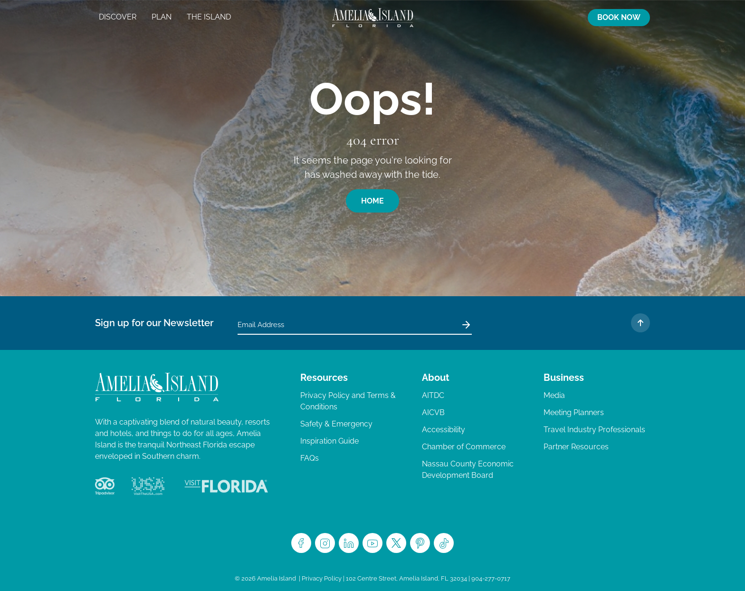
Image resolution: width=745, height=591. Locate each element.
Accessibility (443, 429)
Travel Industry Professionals (594, 429)
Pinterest (420, 543)
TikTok (444, 543)
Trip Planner (535, 18)
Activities (516, 18)
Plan (162, 16)
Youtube (372, 543)
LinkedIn (349, 543)
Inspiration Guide (329, 441)
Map (554, 18)
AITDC (433, 395)
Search (573, 18)
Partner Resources (576, 446)
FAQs (309, 458)
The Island (209, 16)
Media (554, 395)
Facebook (301, 543)
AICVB (433, 412)
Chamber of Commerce (464, 446)
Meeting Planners (574, 412)
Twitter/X (396, 543)
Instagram (325, 543)
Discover (117, 16)
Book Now (618, 17)
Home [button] (372, 200)
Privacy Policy (322, 578)
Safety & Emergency (336, 423)
